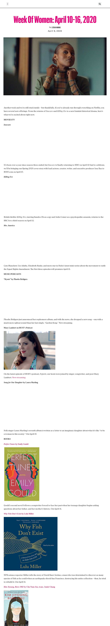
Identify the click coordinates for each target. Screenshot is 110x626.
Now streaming (18, 377)
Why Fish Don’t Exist (13, 514)
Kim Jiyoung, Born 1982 (13, 587)
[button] (8, 4)
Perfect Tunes (9, 444)
